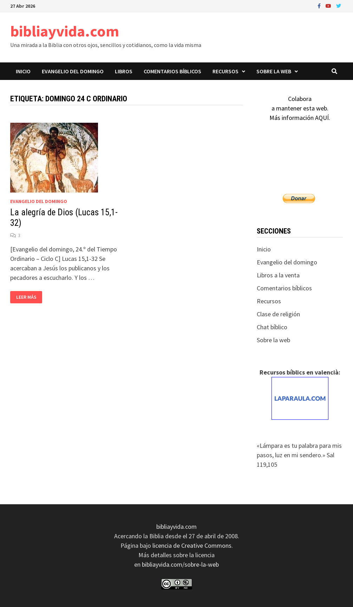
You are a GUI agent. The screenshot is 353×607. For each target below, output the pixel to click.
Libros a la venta (278, 275)
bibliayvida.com (64, 31)
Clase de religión (278, 314)
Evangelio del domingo (73, 71)
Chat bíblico (272, 327)
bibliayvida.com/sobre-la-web (180, 564)
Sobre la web (273, 71)
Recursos (225, 71)
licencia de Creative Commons (191, 545)
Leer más (26, 297)
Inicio (23, 71)
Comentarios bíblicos (172, 71)
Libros (123, 71)
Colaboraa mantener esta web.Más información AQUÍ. (299, 108)
